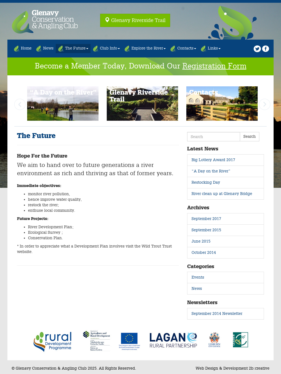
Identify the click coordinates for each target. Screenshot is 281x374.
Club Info (106, 48)
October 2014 (204, 253)
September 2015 (206, 230)
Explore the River (145, 48)
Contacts (183, 48)
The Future (73, 48)
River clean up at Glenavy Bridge (222, 194)
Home (23, 48)
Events (198, 277)
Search (249, 136)
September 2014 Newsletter (217, 314)
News (45, 48)
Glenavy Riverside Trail (135, 20)
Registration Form (214, 66)
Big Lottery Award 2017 (213, 160)
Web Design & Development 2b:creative (232, 368)
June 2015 (201, 241)
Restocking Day (206, 182)
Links (211, 48)
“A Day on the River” (211, 171)
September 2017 (206, 219)
